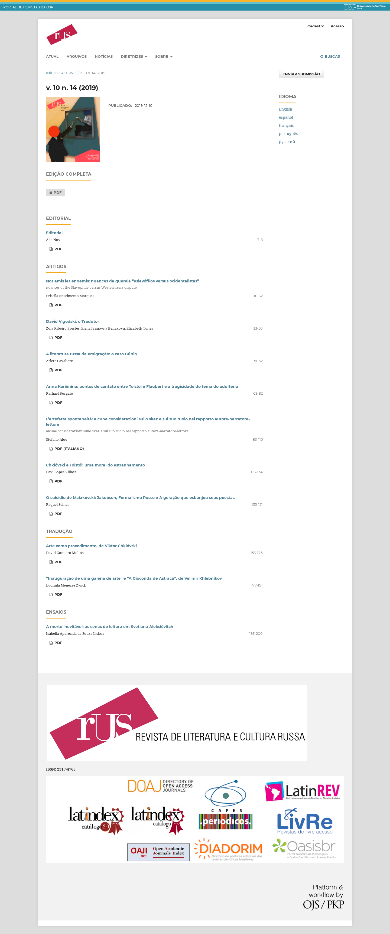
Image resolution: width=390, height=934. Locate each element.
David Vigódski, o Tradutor (72, 321)
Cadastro (315, 26)
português (288, 133)
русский (287, 141)
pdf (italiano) (68, 448)
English (285, 109)
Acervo (68, 73)
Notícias (104, 56)
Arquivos (77, 56)
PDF (57, 370)
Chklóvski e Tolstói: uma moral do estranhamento (95, 465)
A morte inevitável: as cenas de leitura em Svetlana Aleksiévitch (109, 626)
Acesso (337, 26)
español (286, 117)
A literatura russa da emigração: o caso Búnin (91, 354)
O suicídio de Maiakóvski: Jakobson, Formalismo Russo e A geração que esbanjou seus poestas (140, 497)
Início (52, 73)
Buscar (330, 56)
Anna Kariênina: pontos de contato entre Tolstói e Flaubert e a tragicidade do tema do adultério (142, 386)
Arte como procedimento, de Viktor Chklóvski (91, 545)
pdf (53, 192)
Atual (52, 56)
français (286, 125)
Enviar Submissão (301, 74)
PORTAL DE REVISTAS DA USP (28, 7)
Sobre (162, 56)
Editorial (54, 232)
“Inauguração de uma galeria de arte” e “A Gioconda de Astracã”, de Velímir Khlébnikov (134, 578)
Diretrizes (132, 56)
